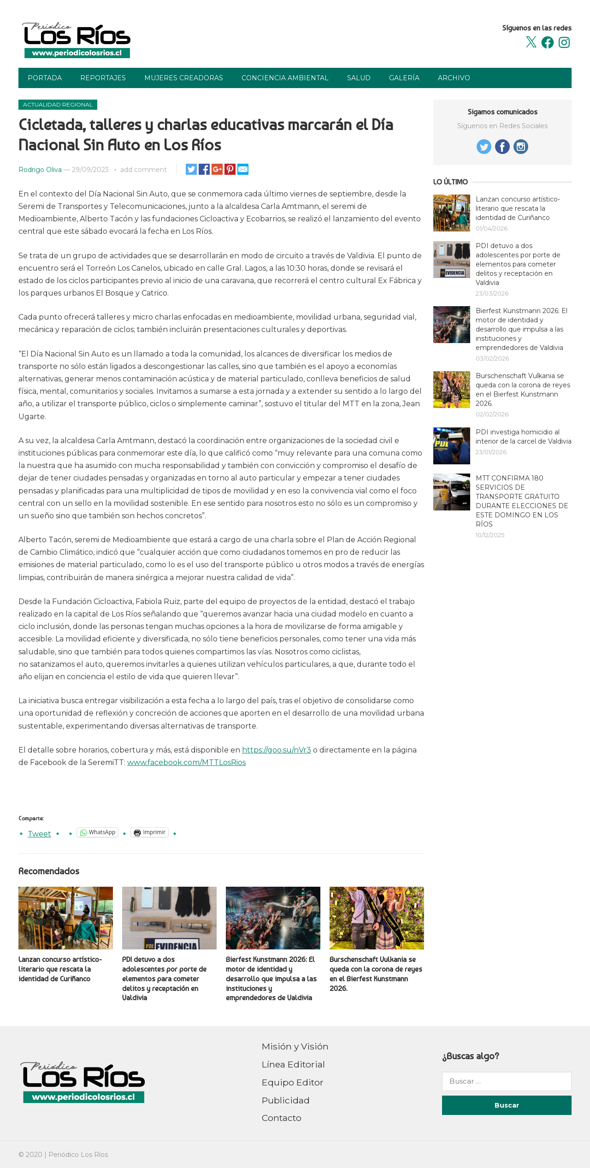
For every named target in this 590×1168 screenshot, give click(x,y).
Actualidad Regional (58, 104)
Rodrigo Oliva (40, 170)
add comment (143, 170)
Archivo (454, 78)
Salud (359, 78)
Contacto (281, 1117)
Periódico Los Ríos (78, 1154)
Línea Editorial (293, 1064)
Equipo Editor (293, 1082)
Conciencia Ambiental (285, 78)
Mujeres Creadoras (183, 78)
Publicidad (286, 1100)
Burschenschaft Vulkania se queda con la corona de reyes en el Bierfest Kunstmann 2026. (376, 973)
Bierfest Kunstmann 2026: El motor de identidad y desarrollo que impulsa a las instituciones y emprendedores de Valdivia (271, 978)
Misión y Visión (295, 1046)
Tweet (39, 833)
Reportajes (103, 78)
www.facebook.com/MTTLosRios (186, 762)
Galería (404, 78)
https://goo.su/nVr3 (276, 750)
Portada (45, 78)
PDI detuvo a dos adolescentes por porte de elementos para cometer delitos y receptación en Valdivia (164, 978)
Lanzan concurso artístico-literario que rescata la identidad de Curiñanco (60, 969)
